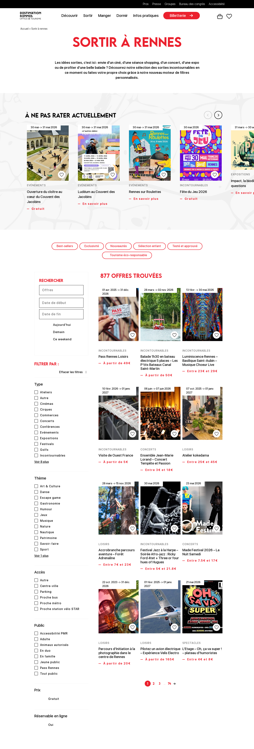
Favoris (229, 17)
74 (169, 664)
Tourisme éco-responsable (128, 256)
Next (217, 114)
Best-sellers (65, 247)
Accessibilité (216, 4)
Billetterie (179, 16)
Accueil (24, 29)
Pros (146, 4)
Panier (219, 17)
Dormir (123, 16)
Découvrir (71, 16)
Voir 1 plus (41, 556)
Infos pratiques (147, 16)
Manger (106, 16)
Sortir (89, 16)
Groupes (170, 4)
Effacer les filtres (71, 373)
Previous (205, 114)
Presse (156, 4)
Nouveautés (118, 247)
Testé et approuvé (184, 247)
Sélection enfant (149, 247)
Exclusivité (91, 247)
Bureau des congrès (192, 4)
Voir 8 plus (41, 462)
